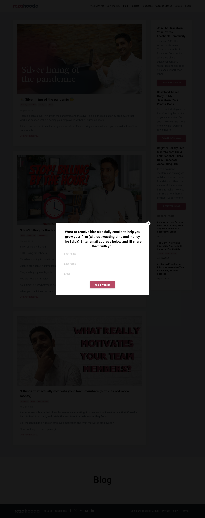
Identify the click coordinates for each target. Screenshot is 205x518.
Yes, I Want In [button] (102, 284)
